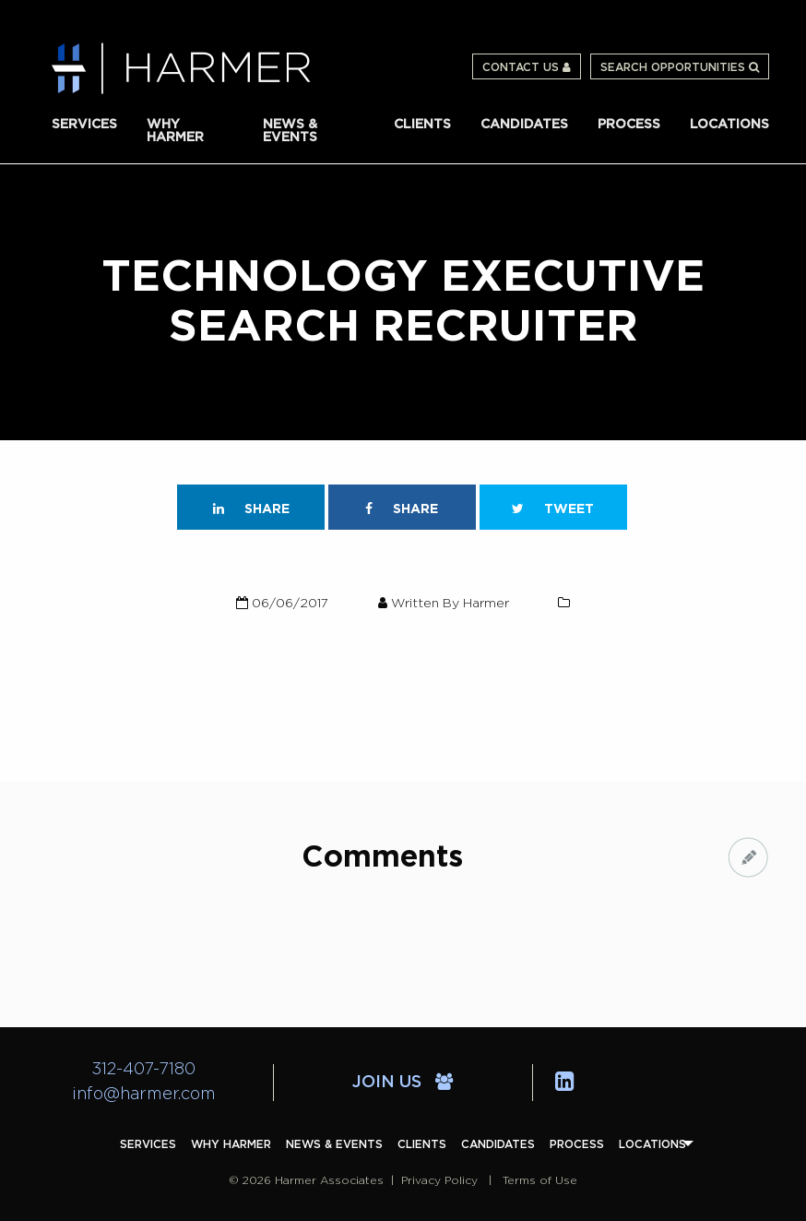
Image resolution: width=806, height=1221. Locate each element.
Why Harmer (175, 131)
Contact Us (526, 67)
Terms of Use (540, 1180)
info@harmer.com (144, 1094)
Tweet (553, 509)
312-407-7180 (143, 1069)
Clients (422, 124)
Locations (729, 124)
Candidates (524, 124)
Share (251, 509)
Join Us (402, 1082)
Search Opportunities (679, 67)
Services (84, 124)
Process (629, 124)
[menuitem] (84, 124)
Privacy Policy (439, 1180)
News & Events (290, 131)
